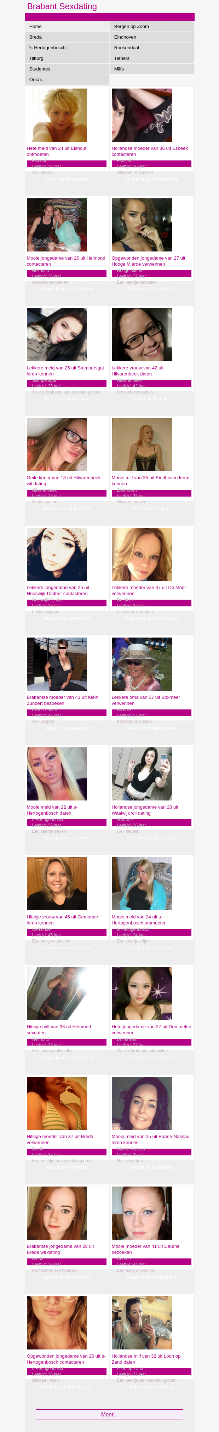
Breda (35, 37)
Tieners (121, 58)
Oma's (36, 79)
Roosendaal (126, 47)
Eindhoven (125, 37)
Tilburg (36, 58)
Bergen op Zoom (131, 26)
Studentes (39, 69)
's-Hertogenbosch (47, 47)
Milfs (119, 69)
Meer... (109, 1414)
